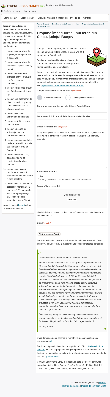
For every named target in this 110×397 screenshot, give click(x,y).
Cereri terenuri (27, 18)
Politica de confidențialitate (93, 386)
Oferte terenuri (10, 18)
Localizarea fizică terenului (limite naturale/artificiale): (63, 116)
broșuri (21, 205)
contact (102, 382)
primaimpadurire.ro (52, 357)
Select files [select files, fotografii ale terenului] (72, 199)
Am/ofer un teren (12, 11)
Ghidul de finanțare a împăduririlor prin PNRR (58, 18)
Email (44, 223)
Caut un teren (30, 11)
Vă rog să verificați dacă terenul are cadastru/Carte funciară (66, 179)
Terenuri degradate (70, 386)
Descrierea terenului (52, 127)
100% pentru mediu (66, 5)
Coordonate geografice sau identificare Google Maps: (63, 106)
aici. (52, 341)
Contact (86, 18)
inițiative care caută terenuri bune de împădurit (62, 85)
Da (41, 176)
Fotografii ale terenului (48, 186)
